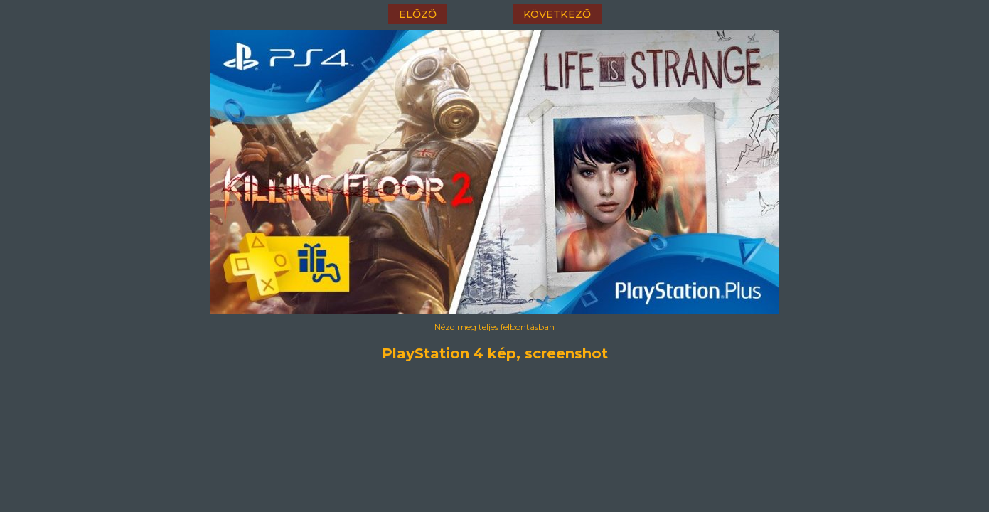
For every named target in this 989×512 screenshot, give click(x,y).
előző (418, 14)
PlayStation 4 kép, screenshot (495, 353)
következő (557, 14)
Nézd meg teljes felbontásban (494, 326)
